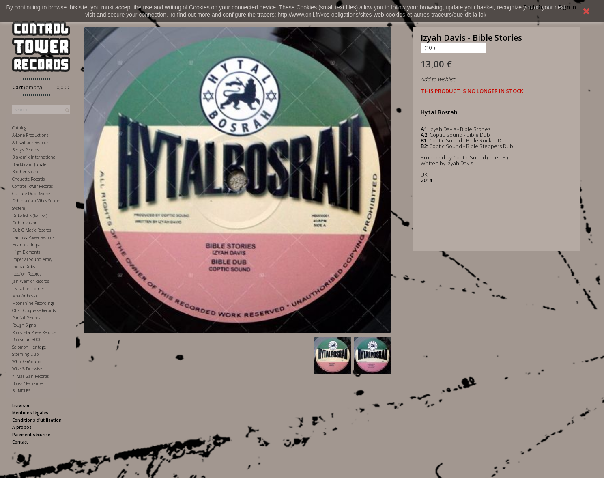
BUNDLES (21, 391)
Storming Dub (25, 354)
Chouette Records (28, 179)
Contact (20, 442)
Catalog (19, 128)
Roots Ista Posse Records (34, 332)
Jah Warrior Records (30, 281)
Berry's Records (25, 150)
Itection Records (26, 274)
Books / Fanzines (27, 383)
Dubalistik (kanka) (29, 215)
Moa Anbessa (24, 296)
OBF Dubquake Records (34, 310)
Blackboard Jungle (29, 164)
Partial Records (26, 318)
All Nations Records (30, 142)
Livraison (21, 405)
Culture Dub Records (31, 193)
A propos (22, 427)
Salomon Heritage (29, 347)
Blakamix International (34, 157)
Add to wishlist (438, 79)
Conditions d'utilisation (37, 420)
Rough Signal (24, 325)
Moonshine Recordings (33, 303)
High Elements (26, 252)
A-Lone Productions (30, 135)
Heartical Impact (28, 245)
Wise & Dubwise (27, 369)
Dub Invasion (25, 223)
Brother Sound (26, 171)
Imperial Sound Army (32, 259)
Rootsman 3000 (27, 339)
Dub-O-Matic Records (31, 230)
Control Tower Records (32, 186)
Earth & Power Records (33, 237)
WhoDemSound (26, 361)
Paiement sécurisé (31, 434)
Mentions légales (30, 413)
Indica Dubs (23, 266)
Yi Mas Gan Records (30, 376)
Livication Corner (28, 288)
